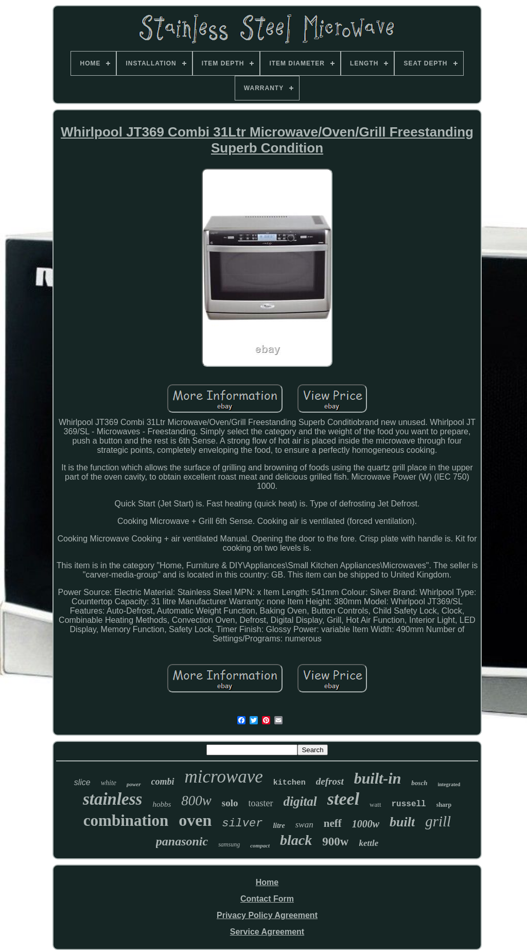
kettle (368, 843)
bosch (419, 783)
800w (196, 800)
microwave (224, 777)
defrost (330, 781)
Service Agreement (267, 931)
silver (242, 823)
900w (335, 841)
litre (279, 825)
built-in (377, 778)
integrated (448, 784)
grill (438, 821)
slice (82, 782)
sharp (443, 804)
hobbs (161, 804)
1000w (365, 823)
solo (230, 803)
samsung (229, 844)
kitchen (289, 782)
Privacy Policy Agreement (267, 915)
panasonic (182, 841)
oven (195, 820)
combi (162, 781)
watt (375, 804)
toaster (261, 803)
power (134, 784)
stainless (113, 799)
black (296, 840)
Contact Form (267, 898)
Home (267, 882)
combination (125, 820)
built (402, 822)
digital (300, 801)
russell (409, 804)
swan (304, 824)
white (108, 783)
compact (260, 845)
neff (333, 823)
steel (343, 798)
